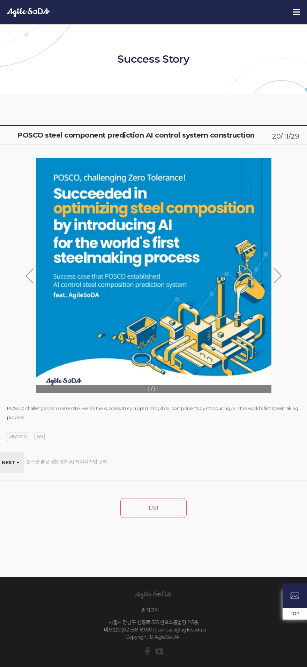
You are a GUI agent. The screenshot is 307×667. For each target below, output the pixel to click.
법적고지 (150, 610)
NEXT (8, 462)
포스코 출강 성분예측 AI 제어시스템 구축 (66, 462)
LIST (154, 508)
